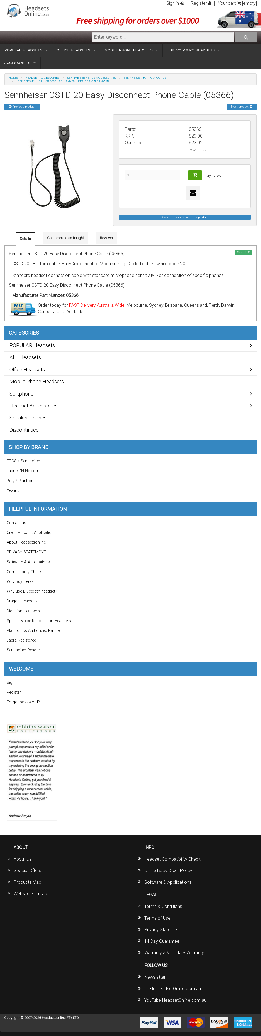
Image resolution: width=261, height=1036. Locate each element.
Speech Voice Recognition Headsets (39, 620)
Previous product (22, 107)
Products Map (27, 882)
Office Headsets (27, 369)
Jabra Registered (21, 640)
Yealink (13, 490)
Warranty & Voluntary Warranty (174, 952)
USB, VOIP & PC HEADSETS (191, 50)
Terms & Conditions (163, 906)
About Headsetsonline (26, 542)
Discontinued (24, 430)
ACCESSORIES (17, 63)
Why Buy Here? (20, 581)
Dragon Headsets (22, 601)
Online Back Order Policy (168, 870)
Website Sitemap (30, 893)
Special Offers (27, 870)
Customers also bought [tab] (65, 238)
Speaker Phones (28, 418)
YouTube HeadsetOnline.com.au (175, 1000)
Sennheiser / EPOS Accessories (91, 78)
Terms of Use (157, 918)
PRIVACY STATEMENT (26, 552)
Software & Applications (28, 562)
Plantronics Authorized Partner (34, 630)
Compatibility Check (24, 571)
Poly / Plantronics (23, 480)
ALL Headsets (25, 357)
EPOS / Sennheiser (23, 461)
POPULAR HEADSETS (23, 50)
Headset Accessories (42, 78)
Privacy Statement (162, 929)
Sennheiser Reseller (24, 650)
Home (13, 78)
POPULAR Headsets (32, 345)
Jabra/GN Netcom (23, 470)
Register (201, 3)
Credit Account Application (30, 532)
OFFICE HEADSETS (73, 50)
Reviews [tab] (106, 238)
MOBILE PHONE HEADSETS (128, 50)
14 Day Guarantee (161, 941)
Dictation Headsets (23, 611)
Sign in (175, 3)
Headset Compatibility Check (172, 859)
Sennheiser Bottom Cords (145, 78)
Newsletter (154, 977)
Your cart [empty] (237, 3)
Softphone (21, 394)
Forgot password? (23, 702)
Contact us (16, 523)
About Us (22, 859)
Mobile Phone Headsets (36, 381)
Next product (241, 107)
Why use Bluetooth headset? (32, 591)
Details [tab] (25, 239)
